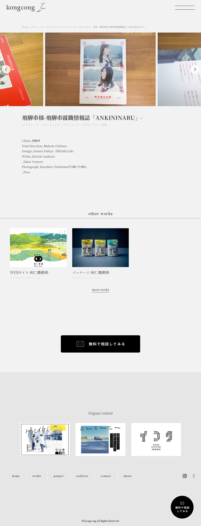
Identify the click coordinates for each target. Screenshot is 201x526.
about (127, 476)
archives (82, 476)
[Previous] (6, 69)
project (59, 476)
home (16, 476)
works (36, 476)
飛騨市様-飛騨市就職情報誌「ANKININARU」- (123, 26)
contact (106, 476)
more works (100, 290)
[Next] (194, 69)
